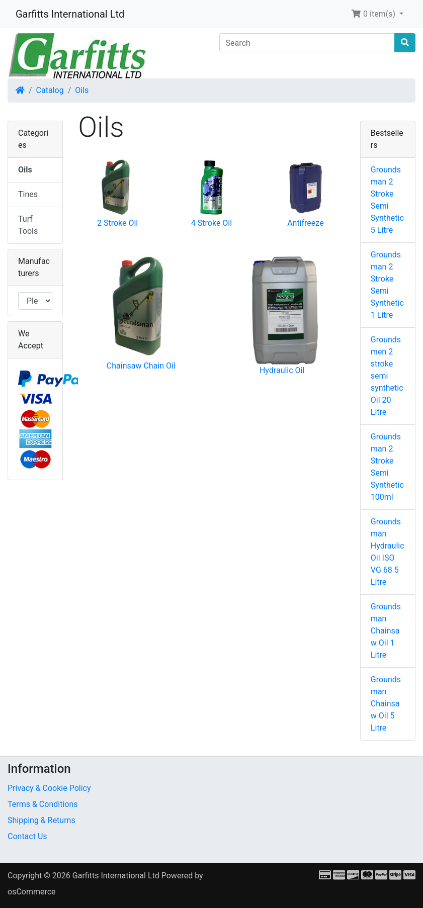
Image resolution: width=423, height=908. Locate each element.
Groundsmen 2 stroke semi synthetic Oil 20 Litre (387, 376)
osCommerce (32, 891)
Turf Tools (28, 225)
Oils (82, 90)
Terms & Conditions (43, 804)
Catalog (50, 90)
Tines (28, 194)
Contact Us (27, 836)
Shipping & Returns (41, 820)
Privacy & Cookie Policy (49, 788)
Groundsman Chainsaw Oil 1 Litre (386, 631)
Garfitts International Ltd (70, 14)
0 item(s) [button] (374, 14)
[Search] (307, 42)
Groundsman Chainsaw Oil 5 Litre (386, 704)
